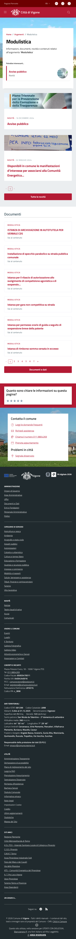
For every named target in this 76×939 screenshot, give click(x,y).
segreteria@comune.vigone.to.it (23, 684)
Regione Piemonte (12, 836)
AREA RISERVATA (36, 935)
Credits (7, 809)
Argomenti (19, 34)
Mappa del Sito (10, 821)
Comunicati (9, 617)
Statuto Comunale (12, 792)
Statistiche (9, 817)
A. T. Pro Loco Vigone (13, 874)
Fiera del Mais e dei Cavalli (15, 862)
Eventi (7, 633)
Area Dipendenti (11, 887)
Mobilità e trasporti (12, 573)
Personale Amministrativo (15, 511)
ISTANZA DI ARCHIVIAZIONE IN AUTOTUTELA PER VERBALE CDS (35, 232)
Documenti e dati (38, 369)
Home (8, 34)
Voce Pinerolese (11, 878)
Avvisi (6, 613)
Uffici (6, 499)
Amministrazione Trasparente (17, 758)
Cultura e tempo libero (13, 556)
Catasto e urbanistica (13, 552)
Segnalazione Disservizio (14, 779)
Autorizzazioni (10, 548)
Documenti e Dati (11, 503)
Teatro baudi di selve (13, 609)
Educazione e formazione (15, 560)
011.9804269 (13, 672)
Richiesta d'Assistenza (13, 783)
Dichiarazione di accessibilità (16, 762)
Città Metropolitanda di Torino (17, 841)
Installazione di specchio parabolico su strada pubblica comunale (37, 255)
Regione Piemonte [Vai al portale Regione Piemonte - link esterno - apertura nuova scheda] (11, 3)
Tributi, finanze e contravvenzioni (18, 581)
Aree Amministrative (13, 495)
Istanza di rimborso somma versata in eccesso (33, 349)
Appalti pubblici (10, 543)
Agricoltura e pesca (12, 531)
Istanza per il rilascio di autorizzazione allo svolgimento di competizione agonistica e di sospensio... (31, 280)
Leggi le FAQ (9, 771)
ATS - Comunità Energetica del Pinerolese (22, 870)
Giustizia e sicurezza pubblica (16, 564)
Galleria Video (10, 650)
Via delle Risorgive (12, 866)
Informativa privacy (12, 796)
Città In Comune (60, 921)
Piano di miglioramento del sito (17, 767)
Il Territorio (8, 641)
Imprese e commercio (13, 569)
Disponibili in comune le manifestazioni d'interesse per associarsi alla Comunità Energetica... (33, 170)
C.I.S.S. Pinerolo (10, 849)
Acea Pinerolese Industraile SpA (18, 857)
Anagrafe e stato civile (14, 539)
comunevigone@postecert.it (22, 681)
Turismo (7, 585)
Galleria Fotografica (12, 645)
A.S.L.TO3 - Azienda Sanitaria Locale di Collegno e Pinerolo (29, 845)
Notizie (7, 605)
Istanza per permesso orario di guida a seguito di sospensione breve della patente (34, 326)
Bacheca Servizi (11, 788)
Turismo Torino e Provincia (15, 883)
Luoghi (7, 637)
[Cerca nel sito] (69, 12)
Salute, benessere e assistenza (17, 577)
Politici (7, 516)
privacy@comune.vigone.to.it (22, 745)
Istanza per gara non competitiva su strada (31, 305)
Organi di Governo (12, 490)
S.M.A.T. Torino (10, 853)
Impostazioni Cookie (12, 804)
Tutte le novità (38, 197)
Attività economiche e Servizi (16, 654)
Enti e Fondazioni (11, 507)
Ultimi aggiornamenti (13, 813)
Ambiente (8, 535)
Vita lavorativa (10, 590)
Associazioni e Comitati (14, 658)
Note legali (9, 800)
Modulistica (13, 225)
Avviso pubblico (18, 72)
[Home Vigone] (25, 12)
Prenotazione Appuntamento (16, 775)
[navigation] (5, 12)
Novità (11, 118)
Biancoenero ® (20, 931)
